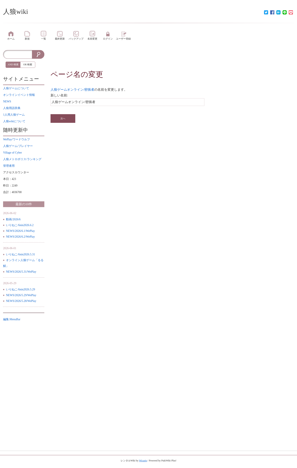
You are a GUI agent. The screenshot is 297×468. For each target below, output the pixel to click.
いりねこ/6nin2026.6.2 (20, 225)
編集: (11, 319)
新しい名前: (59, 95)
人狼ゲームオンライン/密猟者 (72, 89)
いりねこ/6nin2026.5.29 (20, 289)
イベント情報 (19, 94)
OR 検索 (27, 64)
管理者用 (9, 165)
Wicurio (143, 460)
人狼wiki (15, 11)
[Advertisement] (172, 59)
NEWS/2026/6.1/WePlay (20, 230)
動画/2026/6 (13, 219)
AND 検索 (13, 64)
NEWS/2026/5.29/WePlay (21, 295)
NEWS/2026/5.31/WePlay (21, 271)
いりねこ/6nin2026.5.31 (20, 254)
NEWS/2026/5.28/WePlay (21, 301)
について (16, 88)
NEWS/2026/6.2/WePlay (20, 236)
